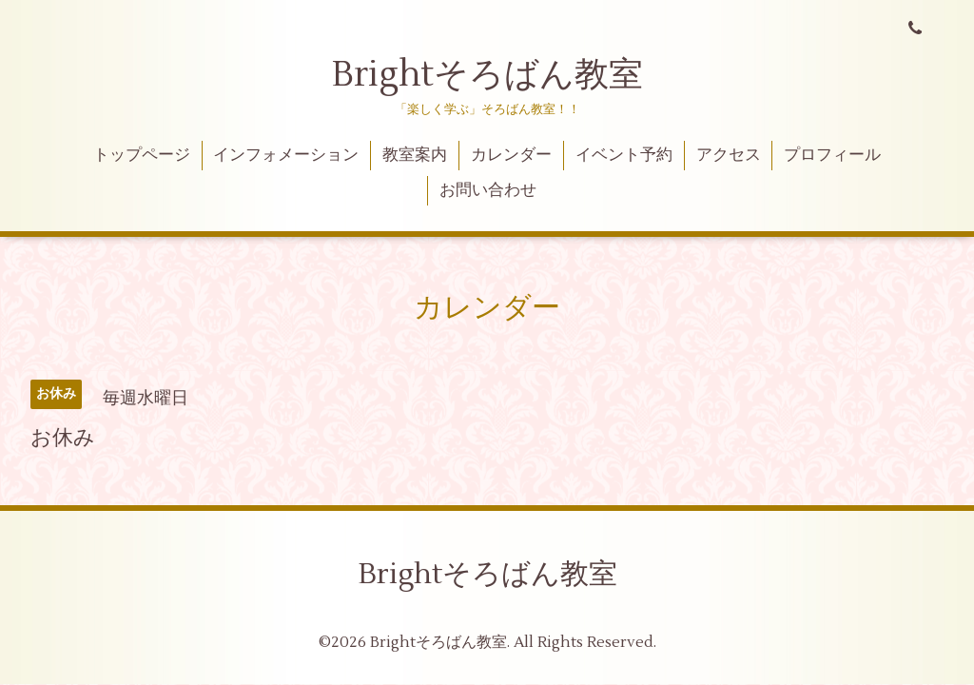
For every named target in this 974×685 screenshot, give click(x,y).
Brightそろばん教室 (487, 75)
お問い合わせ (487, 190)
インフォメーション (286, 155)
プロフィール (832, 155)
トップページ (141, 155)
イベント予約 (623, 155)
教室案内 (414, 155)
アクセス (728, 155)
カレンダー (511, 155)
